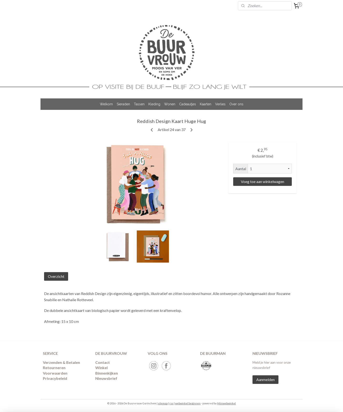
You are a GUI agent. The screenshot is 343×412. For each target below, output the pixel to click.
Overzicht (56, 276)
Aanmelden (265, 379)
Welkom (106, 104)
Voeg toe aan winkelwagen (262, 181)
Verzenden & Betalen (61, 362)
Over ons (236, 104)
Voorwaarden (55, 373)
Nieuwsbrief (106, 378)
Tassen (139, 104)
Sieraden (123, 104)
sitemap (163, 403)
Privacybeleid (55, 378)
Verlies (220, 104)
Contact (102, 362)
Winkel (101, 367)
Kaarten (205, 104)
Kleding (154, 104)
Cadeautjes (187, 104)
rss (171, 403)
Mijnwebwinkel (226, 403)
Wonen (169, 104)
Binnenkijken (106, 373)
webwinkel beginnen (188, 403)
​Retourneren (54, 367)
